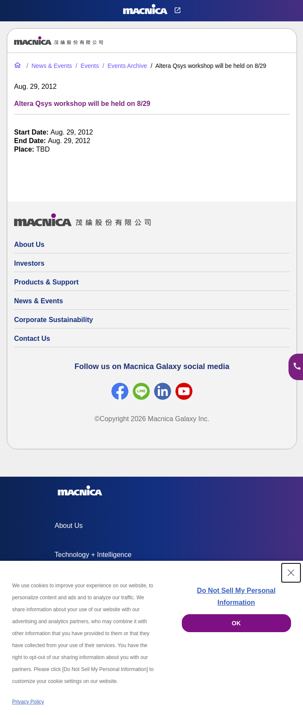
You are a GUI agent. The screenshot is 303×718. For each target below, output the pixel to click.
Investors (29, 263)
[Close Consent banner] (291, 572)
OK (236, 623)
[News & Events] (48, 65)
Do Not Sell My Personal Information (236, 596)
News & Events (38, 301)
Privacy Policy (28, 702)
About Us (29, 244)
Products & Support (46, 282)
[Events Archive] (124, 65)
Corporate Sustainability (53, 319)
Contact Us (32, 338)
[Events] (86, 65)
